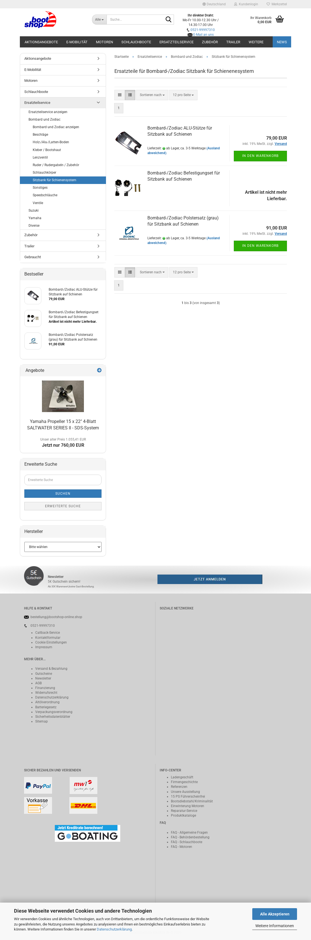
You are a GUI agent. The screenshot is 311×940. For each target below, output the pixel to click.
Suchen (62, 494)
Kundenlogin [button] (246, 4)
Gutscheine (43, 674)
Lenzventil (40, 157)
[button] (214, 4)
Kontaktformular (47, 638)
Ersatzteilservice (176, 42)
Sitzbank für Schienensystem (54, 180)
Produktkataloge (183, 815)
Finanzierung (45, 688)
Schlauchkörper (44, 172)
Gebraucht (32, 257)
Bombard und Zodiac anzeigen (56, 127)
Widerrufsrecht (46, 693)
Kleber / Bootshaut (47, 150)
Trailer (233, 42)
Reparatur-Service (184, 811)
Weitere (256, 42)
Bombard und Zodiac (44, 119)
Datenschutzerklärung (114, 929)
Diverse (34, 226)
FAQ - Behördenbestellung (190, 837)
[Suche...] (99, 20)
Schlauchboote (136, 42)
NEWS (282, 42)
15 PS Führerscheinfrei (188, 796)
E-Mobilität (77, 42)
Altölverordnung (47, 702)
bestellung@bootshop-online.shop (56, 617)
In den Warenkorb (260, 156)
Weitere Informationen (274, 926)
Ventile (38, 203)
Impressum (43, 647)
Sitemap (41, 721)
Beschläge (40, 135)
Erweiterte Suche (63, 506)
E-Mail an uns (203, 35)
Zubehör (210, 42)
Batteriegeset (45, 707)
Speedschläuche (45, 195)
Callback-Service (47, 633)
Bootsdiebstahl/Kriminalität (192, 801)
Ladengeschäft (182, 777)
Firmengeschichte (184, 782)
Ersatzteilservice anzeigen (48, 112)
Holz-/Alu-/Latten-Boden (51, 142)
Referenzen (179, 787)
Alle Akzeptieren (274, 914)
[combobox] (152, 95)
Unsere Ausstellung (185, 792)
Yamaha (35, 218)
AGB (38, 683)
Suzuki (34, 210)
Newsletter (43, 678)
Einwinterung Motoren (187, 806)
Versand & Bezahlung (51, 669)
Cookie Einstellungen (51, 642)
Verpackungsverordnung (53, 712)
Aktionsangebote (41, 42)
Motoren (104, 42)
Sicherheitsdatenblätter (52, 717)
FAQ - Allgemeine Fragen (189, 832)
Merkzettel (277, 4)
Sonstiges (40, 188)
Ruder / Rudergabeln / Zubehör (56, 165)
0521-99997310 (202, 30)
